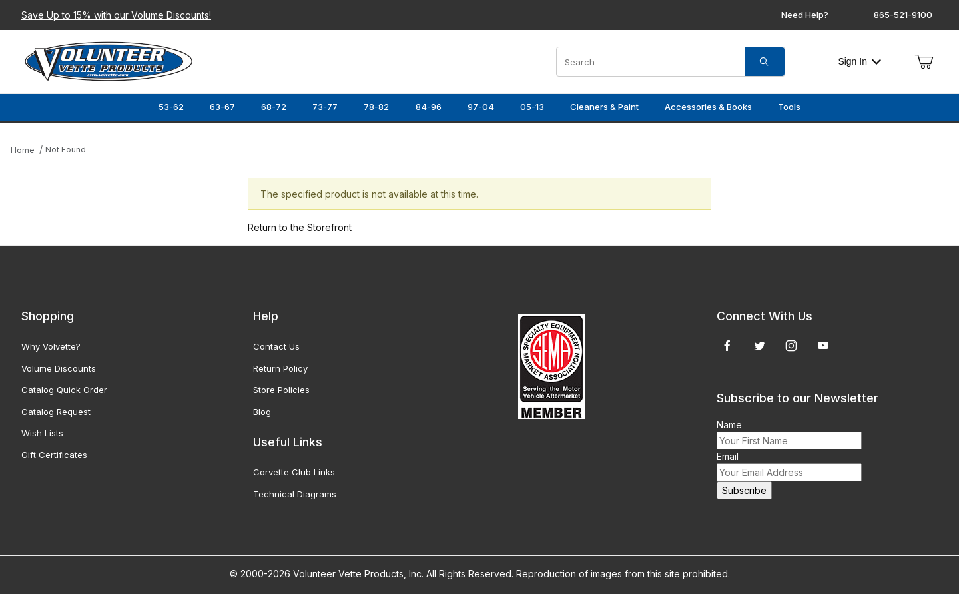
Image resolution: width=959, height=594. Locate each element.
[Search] (765, 61)
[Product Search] (651, 61)
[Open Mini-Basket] (924, 62)
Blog (262, 411)
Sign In (859, 61)
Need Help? (804, 14)
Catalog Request (56, 411)
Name (729, 424)
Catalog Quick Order (64, 389)
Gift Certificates (54, 454)
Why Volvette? (51, 346)
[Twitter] (760, 345)
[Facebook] (727, 345)
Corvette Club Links (294, 472)
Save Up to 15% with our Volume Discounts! (116, 15)
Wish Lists (42, 433)
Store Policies (281, 389)
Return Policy (280, 368)
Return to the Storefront (300, 227)
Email (728, 456)
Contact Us (276, 346)
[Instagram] (791, 345)
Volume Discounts (58, 368)
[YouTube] (823, 345)
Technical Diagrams (294, 494)
